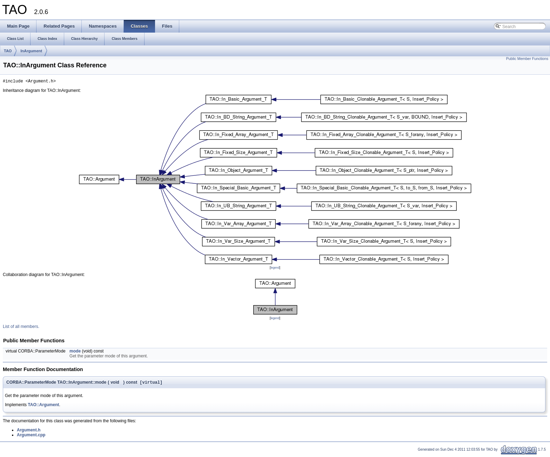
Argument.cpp (31, 436)
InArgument (31, 51)
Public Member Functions (527, 58)
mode (75, 352)
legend (274, 268)
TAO (8, 51)
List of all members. (21, 327)
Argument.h (28, 431)
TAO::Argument (43, 406)
